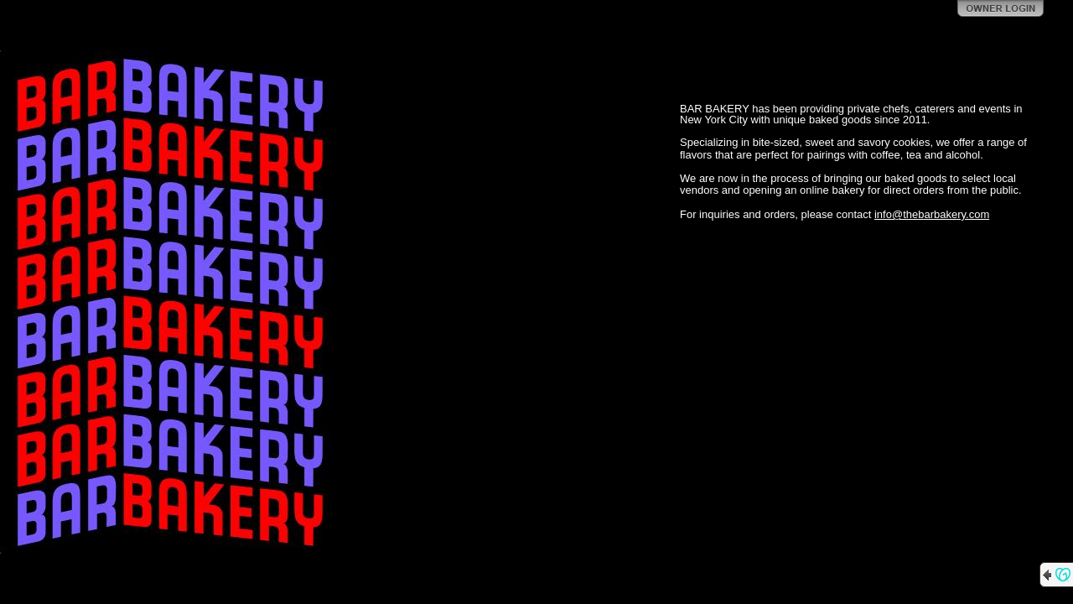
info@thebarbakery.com (931, 214)
